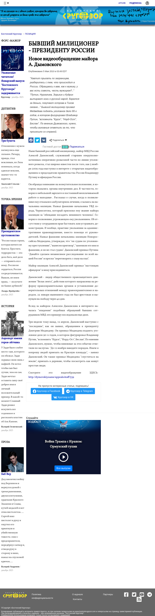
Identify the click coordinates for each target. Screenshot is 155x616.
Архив (122, 3)
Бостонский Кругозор (20, 608)
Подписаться (77, 146)
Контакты (77, 599)
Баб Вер (6, 474)
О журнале (77, 594)
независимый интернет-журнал (83, 21)
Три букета (8, 141)
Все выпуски (63, 468)
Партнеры (108, 594)
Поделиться (56, 140)
